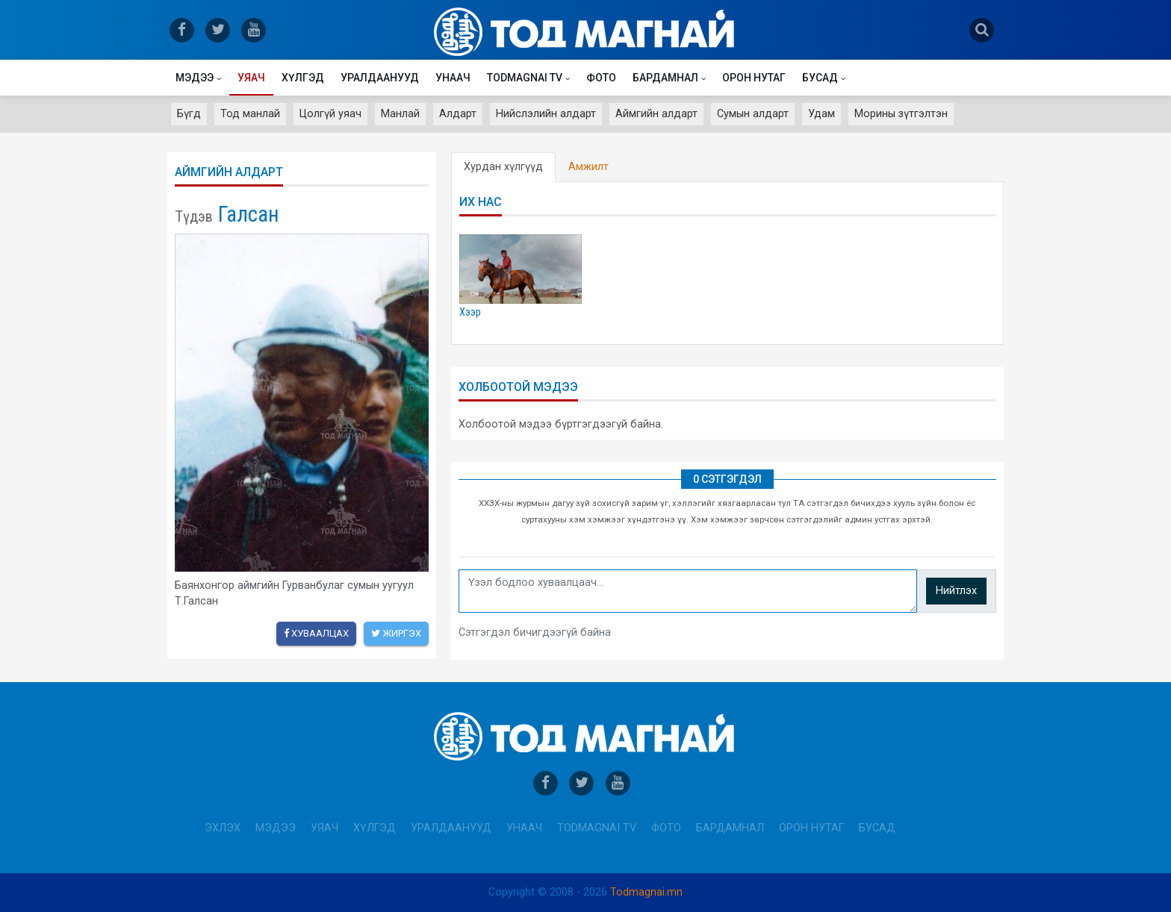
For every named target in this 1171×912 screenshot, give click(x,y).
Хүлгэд (303, 78)
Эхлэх (222, 828)
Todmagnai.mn (646, 892)
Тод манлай (250, 113)
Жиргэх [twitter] (396, 633)
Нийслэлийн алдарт (546, 113)
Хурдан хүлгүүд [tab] (503, 166)
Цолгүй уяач (330, 113)
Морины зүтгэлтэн (901, 113)
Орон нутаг (754, 78)
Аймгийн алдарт (656, 113)
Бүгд (189, 113)
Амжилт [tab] (588, 166)
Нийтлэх (956, 590)
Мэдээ (195, 78)
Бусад (820, 78)
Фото (601, 78)
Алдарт (457, 113)
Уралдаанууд (380, 78)
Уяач (251, 78)
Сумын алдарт (753, 113)
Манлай (400, 113)
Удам (821, 113)
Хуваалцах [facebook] (316, 633)
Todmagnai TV (524, 78)
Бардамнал (665, 78)
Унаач (452, 78)
